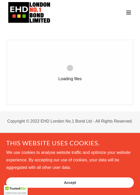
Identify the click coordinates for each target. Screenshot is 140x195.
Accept (70, 183)
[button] (128, 12)
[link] (29, 12)
